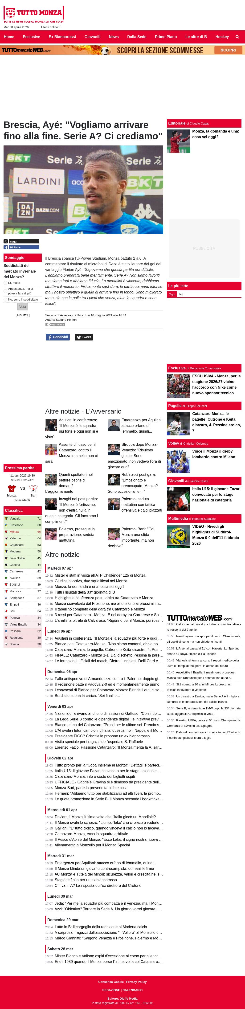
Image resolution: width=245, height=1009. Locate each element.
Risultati (22, 315)
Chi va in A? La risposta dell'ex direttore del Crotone (98, 886)
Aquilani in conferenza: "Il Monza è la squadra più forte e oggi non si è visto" (118, 638)
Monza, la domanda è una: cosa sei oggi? (90, 587)
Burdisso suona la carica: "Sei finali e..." (88, 696)
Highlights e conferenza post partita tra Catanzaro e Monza (104, 598)
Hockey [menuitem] (222, 37)
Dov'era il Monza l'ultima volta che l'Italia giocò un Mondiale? (105, 817)
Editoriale (176, 123)
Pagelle (174, 406)
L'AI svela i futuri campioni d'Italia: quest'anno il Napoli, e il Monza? (111, 730)
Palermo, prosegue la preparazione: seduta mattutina (77, 534)
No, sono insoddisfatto (23, 299)
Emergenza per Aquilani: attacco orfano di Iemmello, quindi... (142, 425)
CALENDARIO (132, 990)
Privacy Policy (136, 982)
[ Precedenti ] (22, 500)
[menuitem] (237, 37)
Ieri (181, 294)
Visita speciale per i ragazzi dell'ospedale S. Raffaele (99, 742)
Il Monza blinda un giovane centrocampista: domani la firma (104, 869)
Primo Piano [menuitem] (166, 37)
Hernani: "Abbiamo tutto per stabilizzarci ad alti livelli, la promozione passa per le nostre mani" (133, 793)
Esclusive (177, 368)
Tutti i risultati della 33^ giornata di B (85, 592)
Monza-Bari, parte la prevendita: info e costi (91, 788)
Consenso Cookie (111, 982)
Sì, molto (14, 283)
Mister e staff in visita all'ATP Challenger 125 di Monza (100, 575)
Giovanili (176, 481)
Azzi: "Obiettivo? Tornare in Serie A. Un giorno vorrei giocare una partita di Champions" (127, 909)
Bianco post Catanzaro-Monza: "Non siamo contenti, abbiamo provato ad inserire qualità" (129, 644)
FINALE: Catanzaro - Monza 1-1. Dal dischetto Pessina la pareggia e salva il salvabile (126, 655)
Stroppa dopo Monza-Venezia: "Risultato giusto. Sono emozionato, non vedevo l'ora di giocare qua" (134, 455)
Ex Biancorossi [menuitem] (62, 37)
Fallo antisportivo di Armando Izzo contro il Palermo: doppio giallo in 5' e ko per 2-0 (124, 679)
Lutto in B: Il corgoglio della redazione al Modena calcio (101, 927)
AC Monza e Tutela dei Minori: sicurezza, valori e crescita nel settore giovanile (120, 874)
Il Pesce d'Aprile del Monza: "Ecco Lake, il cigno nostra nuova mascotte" (115, 839)
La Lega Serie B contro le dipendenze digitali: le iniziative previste (109, 719)
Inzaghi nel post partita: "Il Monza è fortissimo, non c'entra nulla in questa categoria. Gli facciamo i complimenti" (71, 510)
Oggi (172, 294)
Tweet (84, 337)
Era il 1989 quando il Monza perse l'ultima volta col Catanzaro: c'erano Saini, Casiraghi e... (130, 962)
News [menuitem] (114, 37)
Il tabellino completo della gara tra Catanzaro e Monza (100, 609)
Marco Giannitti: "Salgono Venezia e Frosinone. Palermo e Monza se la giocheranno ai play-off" (134, 938)
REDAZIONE (111, 990)
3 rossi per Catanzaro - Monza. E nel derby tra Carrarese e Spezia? (111, 615)
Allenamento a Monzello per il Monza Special (92, 845)
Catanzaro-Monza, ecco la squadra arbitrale (91, 834)
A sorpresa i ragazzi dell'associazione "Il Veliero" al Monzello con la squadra (118, 933)
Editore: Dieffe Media (122, 998)
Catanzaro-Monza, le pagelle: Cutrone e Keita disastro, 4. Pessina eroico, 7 (118, 650)
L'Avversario (66, 315)
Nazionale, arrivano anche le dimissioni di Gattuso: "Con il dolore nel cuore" (118, 714)
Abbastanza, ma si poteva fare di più (20, 291)
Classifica (14, 510)
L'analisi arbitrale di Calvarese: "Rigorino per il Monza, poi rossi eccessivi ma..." (121, 620)
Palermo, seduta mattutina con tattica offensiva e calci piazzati (142, 504)
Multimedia (178, 518)
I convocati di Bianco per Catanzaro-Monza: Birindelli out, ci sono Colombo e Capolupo (127, 690)
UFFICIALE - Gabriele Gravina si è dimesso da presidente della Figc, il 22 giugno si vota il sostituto (137, 782)
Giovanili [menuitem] (93, 37)
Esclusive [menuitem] (31, 37)
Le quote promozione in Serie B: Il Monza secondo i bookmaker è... (111, 799)
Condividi (58, 337)
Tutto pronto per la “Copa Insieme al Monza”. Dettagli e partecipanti (111, 765)
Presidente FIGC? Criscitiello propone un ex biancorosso (102, 736)
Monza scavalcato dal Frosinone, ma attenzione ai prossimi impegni (111, 604)
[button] (22, 306)
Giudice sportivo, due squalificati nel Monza (91, 581)
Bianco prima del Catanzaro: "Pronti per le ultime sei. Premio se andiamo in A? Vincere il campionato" (140, 725)
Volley (173, 443)
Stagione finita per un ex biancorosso (86, 880)
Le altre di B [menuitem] (196, 37)
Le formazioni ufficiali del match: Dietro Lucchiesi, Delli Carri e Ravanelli (115, 661)
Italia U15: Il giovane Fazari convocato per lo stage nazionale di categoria (116, 771)
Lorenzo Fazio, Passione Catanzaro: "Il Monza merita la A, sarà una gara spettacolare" (127, 747)
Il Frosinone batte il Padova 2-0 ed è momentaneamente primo (107, 684)
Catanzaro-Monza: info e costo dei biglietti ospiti (95, 776)
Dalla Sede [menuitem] (136, 37)
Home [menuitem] (9, 37)
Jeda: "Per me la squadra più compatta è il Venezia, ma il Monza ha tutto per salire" (124, 903)
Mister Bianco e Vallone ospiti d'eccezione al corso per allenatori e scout (115, 956)
